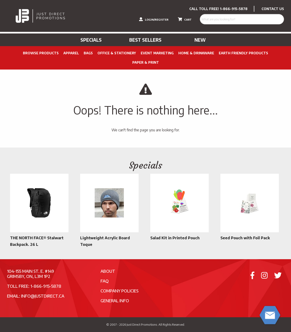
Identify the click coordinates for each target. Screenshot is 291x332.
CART (185, 19)
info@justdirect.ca (42, 296)
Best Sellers (145, 40)
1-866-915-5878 (234, 9)
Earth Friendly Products (243, 53)
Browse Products (41, 53)
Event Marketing (157, 53)
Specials (91, 40)
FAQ (105, 281)
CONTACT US (273, 9)
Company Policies (120, 290)
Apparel (71, 53)
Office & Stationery (116, 53)
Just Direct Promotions (142, 324)
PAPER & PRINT (145, 62)
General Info (115, 300)
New (200, 40)
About (108, 271)
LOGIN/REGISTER (154, 19)
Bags (88, 53)
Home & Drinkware (196, 53)
